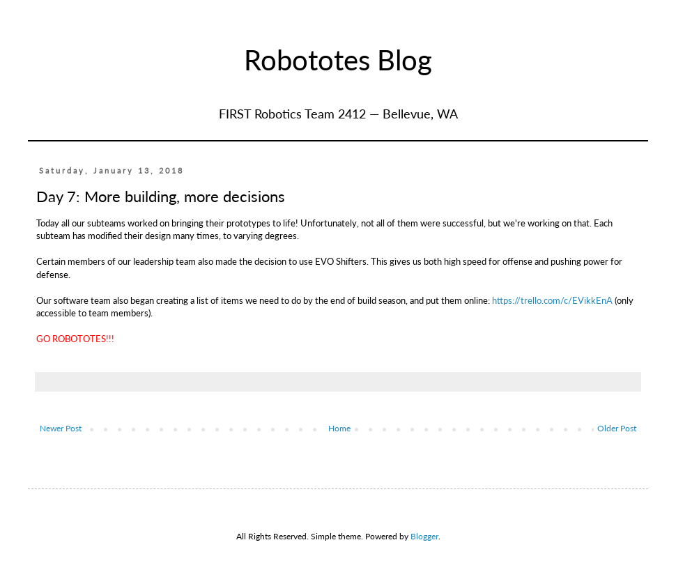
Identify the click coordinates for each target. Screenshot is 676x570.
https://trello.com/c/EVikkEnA (552, 300)
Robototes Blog (338, 60)
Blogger (424, 536)
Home (339, 428)
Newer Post (61, 428)
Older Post (616, 428)
